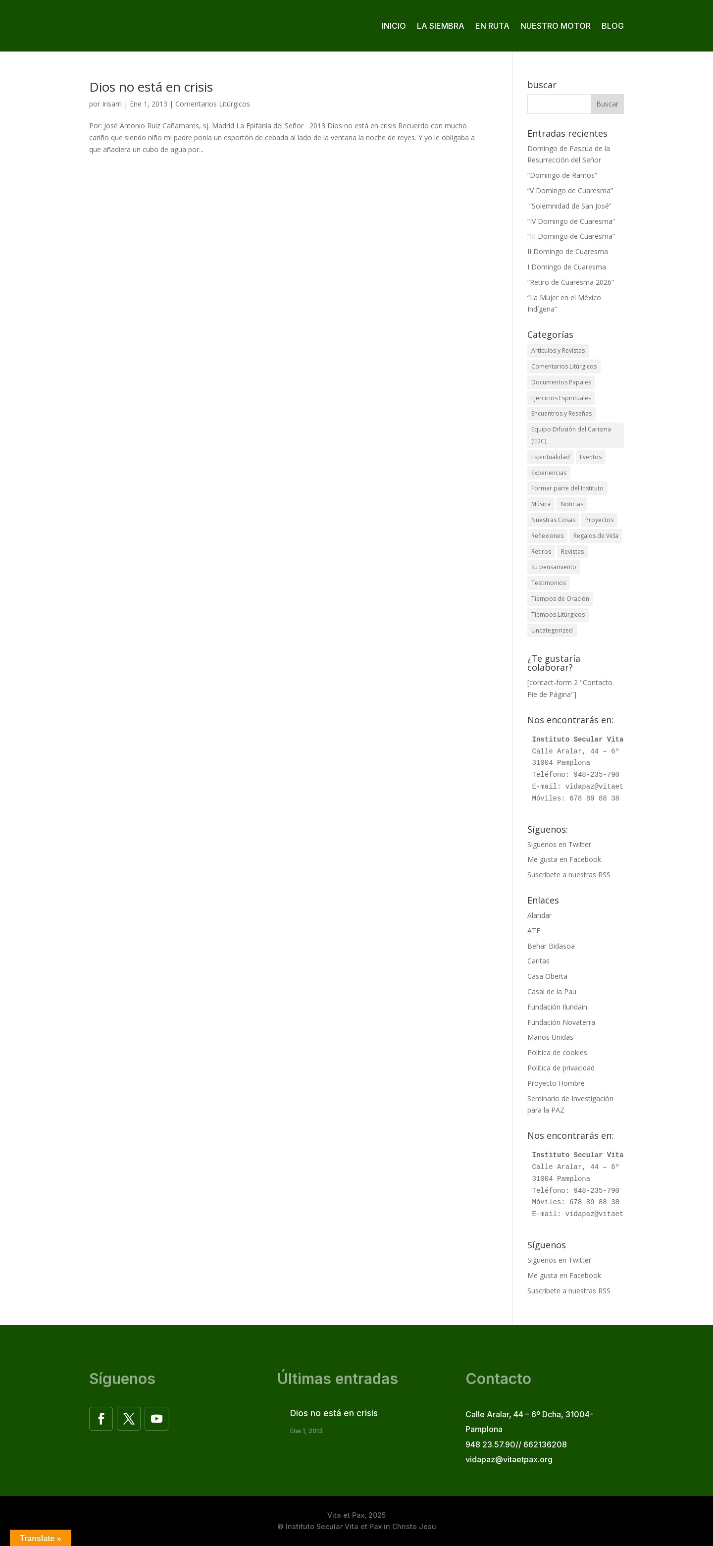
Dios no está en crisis (151, 87)
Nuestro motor (555, 26)
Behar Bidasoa (551, 946)
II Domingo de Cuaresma (567, 251)
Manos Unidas (550, 1037)
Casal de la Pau (551, 991)
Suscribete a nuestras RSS (569, 874)
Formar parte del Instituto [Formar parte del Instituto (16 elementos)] (567, 488)
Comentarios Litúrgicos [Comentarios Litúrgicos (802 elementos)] (564, 366)
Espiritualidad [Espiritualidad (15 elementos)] (550, 457)
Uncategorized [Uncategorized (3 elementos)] (552, 630)
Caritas (538, 960)
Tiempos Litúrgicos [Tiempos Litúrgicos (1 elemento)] (558, 614)
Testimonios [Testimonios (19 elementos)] (548, 583)
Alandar (539, 915)
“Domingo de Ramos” (562, 175)
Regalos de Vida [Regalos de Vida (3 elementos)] (595, 536)
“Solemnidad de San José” (569, 206)
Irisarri (112, 103)
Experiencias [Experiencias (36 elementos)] (548, 473)
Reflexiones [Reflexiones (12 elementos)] (547, 536)
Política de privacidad (561, 1067)
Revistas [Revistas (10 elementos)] (572, 551)
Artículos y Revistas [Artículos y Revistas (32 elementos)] (558, 350)
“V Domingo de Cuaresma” (570, 190)
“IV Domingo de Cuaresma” (571, 221)
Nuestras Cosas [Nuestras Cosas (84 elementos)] (553, 520)
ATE (533, 930)
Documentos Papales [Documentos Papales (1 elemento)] (561, 382)
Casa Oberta (547, 976)
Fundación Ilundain (557, 1007)
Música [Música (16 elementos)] (541, 504)
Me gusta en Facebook (564, 859)
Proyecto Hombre (556, 1083)
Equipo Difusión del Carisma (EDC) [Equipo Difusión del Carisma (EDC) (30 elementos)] (571, 435)
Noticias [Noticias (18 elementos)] (571, 504)
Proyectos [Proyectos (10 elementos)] (599, 520)
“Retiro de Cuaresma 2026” (570, 282)
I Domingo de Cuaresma (566, 266)
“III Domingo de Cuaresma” (571, 236)
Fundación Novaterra (561, 1022)
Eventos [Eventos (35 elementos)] (591, 457)
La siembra (440, 26)
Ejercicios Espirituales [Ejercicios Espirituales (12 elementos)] (561, 398)
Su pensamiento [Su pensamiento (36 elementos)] (553, 567)
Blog (613, 26)
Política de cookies (557, 1052)
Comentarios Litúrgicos (212, 103)
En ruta (492, 26)
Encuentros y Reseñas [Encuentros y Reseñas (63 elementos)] (561, 413)
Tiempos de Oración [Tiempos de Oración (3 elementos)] (560, 598)
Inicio (394, 26)
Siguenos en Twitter (559, 844)
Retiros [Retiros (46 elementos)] (541, 551)
